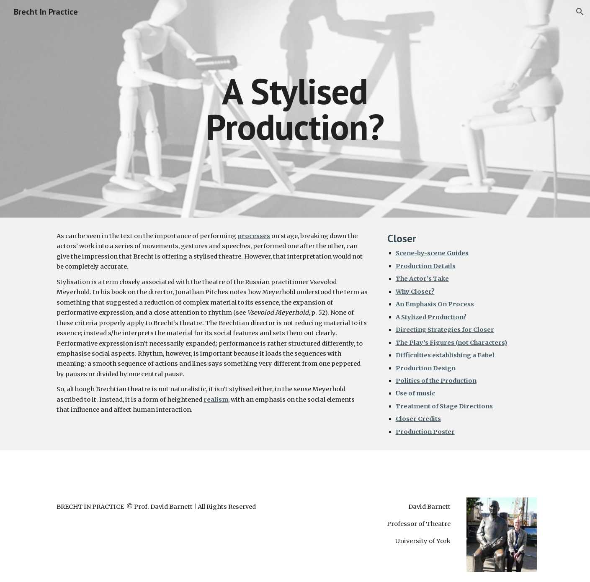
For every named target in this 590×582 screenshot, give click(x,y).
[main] (295, 109)
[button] (580, 12)
